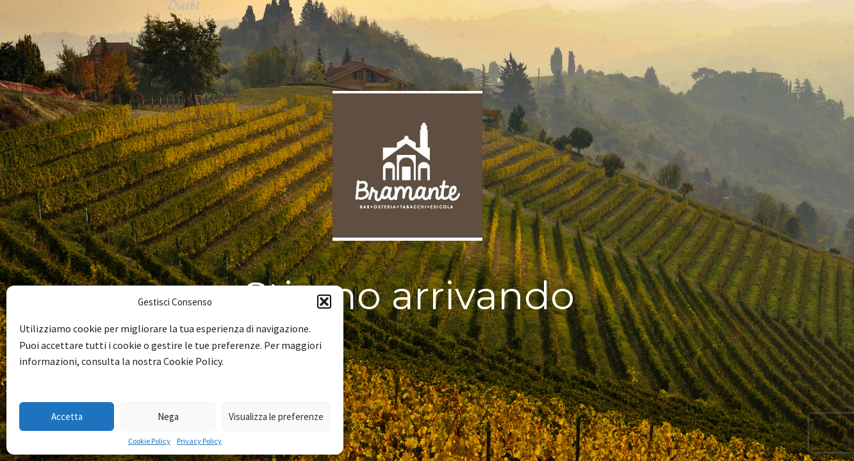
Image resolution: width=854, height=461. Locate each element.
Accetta (67, 416)
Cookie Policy (149, 441)
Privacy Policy (199, 441)
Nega (168, 416)
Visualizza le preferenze (276, 416)
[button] (324, 301)
